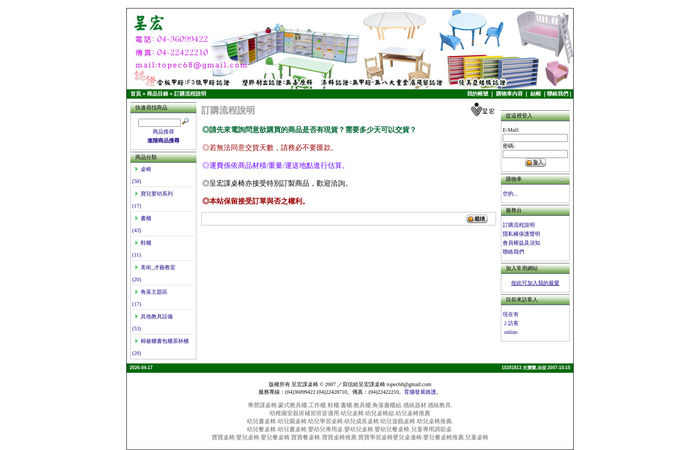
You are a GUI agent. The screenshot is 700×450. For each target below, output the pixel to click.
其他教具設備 (153, 316)
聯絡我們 (557, 94)
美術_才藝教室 (154, 267)
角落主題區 (150, 292)
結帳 (536, 94)
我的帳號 (478, 94)
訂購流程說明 (190, 94)
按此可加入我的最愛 (535, 283)
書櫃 (142, 218)
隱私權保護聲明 (521, 234)
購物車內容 (510, 94)
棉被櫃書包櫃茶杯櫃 (161, 341)
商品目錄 (157, 94)
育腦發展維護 (420, 392)
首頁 (135, 94)
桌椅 (142, 169)
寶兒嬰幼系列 (153, 194)
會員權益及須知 (521, 243)
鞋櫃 (142, 243)
